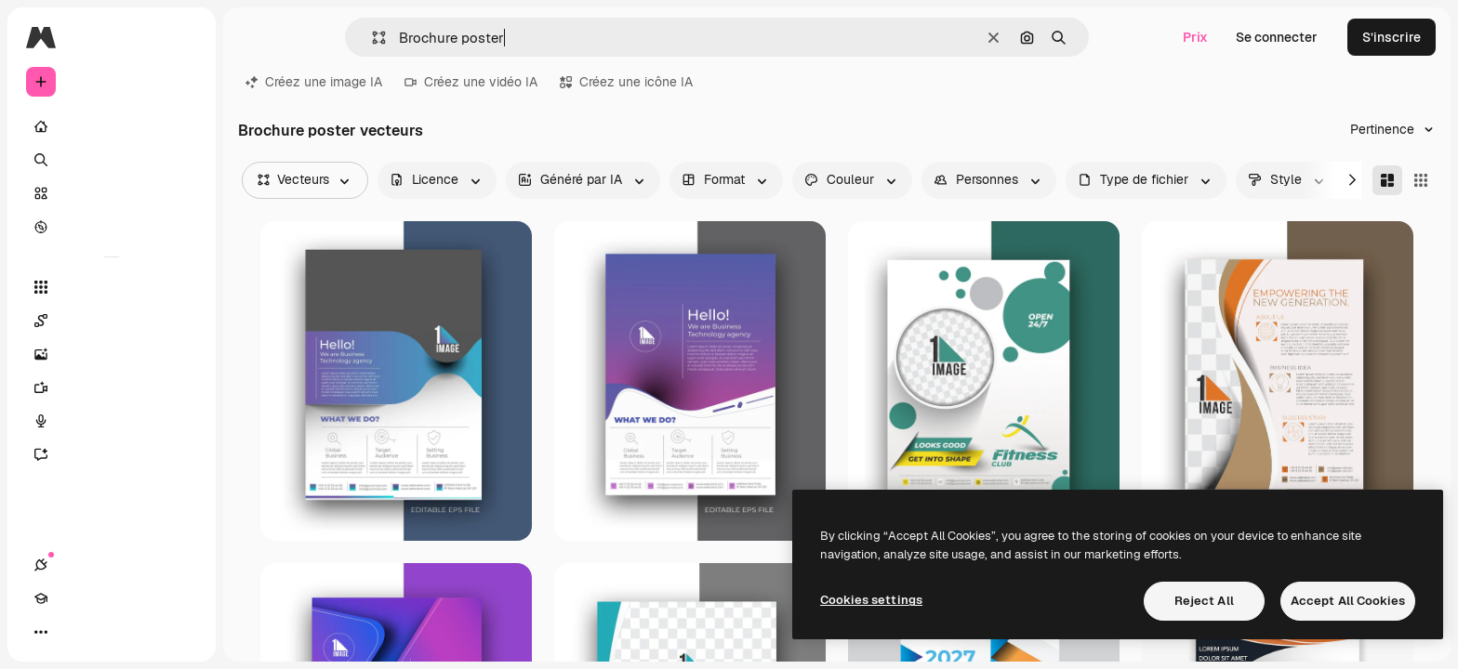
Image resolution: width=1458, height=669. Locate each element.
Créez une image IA (313, 81)
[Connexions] (41, 632)
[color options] (852, 180)
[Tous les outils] (111, 287)
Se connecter (1277, 37)
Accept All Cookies (1348, 601)
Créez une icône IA (626, 81)
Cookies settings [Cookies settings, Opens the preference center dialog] (871, 600)
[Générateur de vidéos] (111, 387)
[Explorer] (111, 227)
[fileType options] (1146, 180)
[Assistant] (111, 454)
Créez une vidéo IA (470, 81)
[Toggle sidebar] (182, 37)
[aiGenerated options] (583, 180)
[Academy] (74, 632)
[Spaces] (111, 320)
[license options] (437, 180)
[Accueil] (111, 126)
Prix (1195, 37)
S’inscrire (1391, 37)
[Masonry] (1387, 180)
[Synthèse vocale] (111, 421)
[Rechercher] (111, 160)
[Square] (1421, 180)
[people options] (988, 180)
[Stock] (111, 193)
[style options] (1288, 180)
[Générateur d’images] (111, 354)
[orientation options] (726, 180)
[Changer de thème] (108, 632)
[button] (371, 38)
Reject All (1204, 601)
